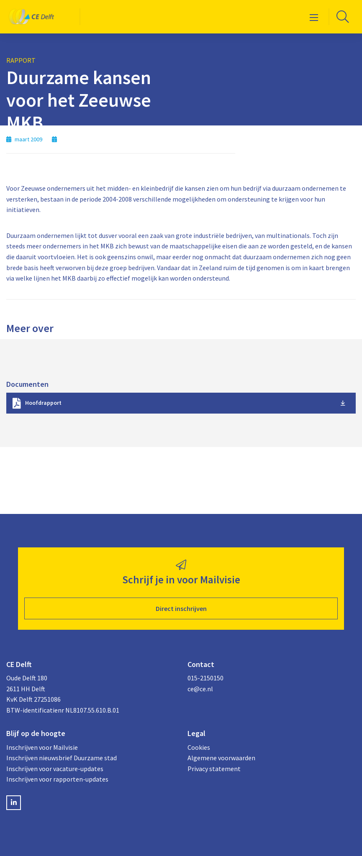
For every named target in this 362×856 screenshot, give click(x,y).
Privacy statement (214, 768)
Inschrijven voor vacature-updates (54, 768)
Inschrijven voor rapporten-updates (57, 779)
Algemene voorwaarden (221, 758)
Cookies (198, 747)
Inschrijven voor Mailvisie (42, 747)
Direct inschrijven (181, 608)
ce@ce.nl (200, 689)
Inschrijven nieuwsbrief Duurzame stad (61, 758)
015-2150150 (205, 678)
